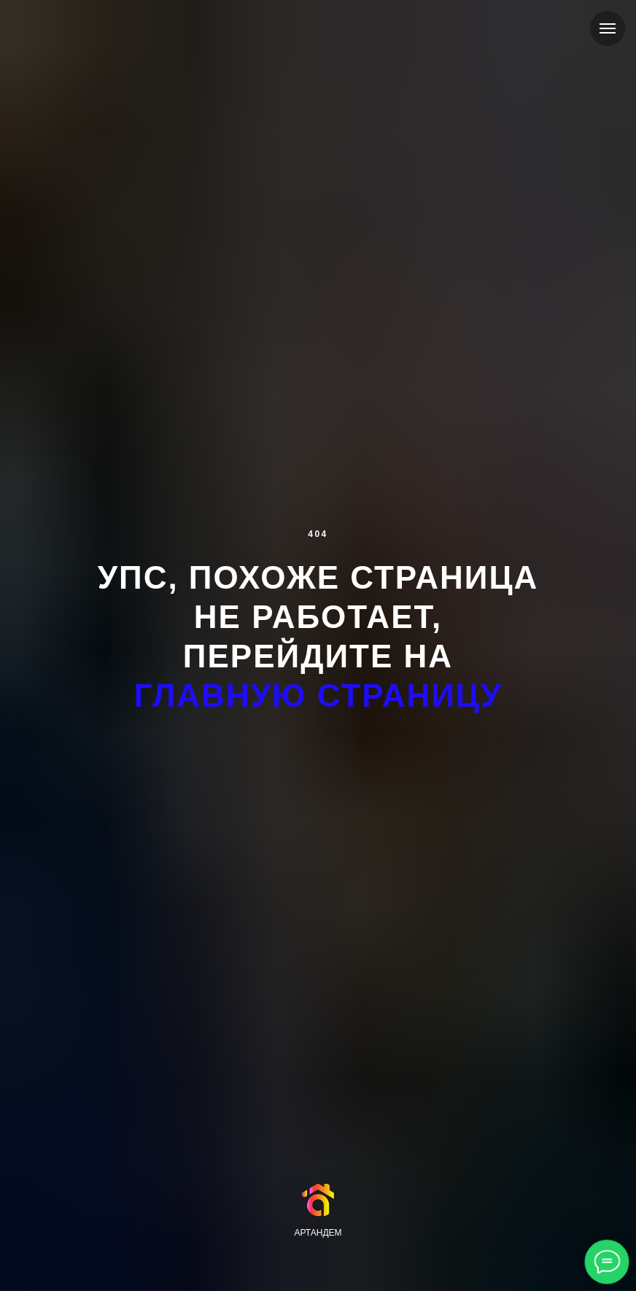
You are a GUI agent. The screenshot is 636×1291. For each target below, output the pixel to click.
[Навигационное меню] (608, 28)
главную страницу (318, 695)
